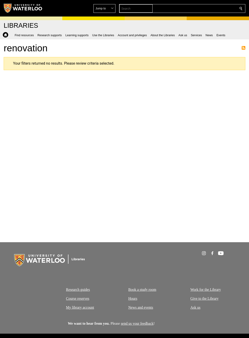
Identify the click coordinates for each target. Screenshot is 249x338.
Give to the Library (204, 298)
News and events (140, 307)
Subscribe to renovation (243, 48)
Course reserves (77, 298)
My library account (80, 307)
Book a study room (142, 289)
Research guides (78, 289)
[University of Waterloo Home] (23, 8)
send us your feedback (137, 323)
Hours (132, 298)
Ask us (195, 307)
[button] (208, 8)
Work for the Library (205, 289)
